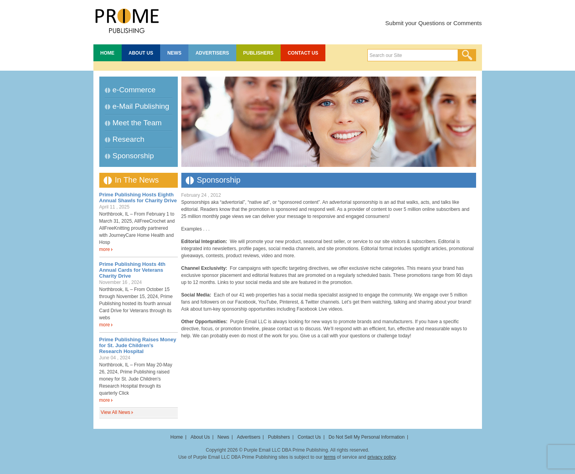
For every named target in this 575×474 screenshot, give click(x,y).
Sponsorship (133, 156)
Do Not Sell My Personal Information (367, 437)
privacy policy (381, 457)
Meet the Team (137, 123)
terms (330, 457)
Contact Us (303, 53)
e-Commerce (134, 90)
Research (128, 139)
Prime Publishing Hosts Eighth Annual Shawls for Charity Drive (138, 197)
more (104, 249)
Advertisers (212, 53)
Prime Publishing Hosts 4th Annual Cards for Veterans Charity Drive (132, 270)
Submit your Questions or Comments (433, 23)
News (174, 53)
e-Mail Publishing (141, 106)
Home (107, 53)
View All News (115, 412)
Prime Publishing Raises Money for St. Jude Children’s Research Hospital (138, 345)
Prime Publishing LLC (126, 19)
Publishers (258, 53)
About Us (141, 53)
